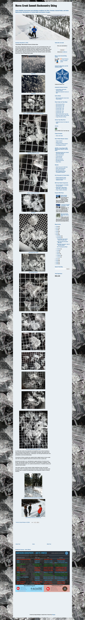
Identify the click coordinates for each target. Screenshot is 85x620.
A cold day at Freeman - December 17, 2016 (65, 205)
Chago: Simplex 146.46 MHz (61, 189)
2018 (57, 226)
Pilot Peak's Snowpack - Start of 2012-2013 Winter (63, 245)
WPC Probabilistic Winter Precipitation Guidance (61, 172)
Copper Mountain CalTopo (61, 116)
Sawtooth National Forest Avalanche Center (61, 179)
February (59, 255)
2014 (57, 231)
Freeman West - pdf (60, 109)
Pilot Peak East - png (60, 105)
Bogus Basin (58, 161)
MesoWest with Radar (60, 169)
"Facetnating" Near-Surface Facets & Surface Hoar (62, 240)
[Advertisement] (33, 533)
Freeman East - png (60, 111)
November (59, 237)
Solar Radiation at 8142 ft (61, 145)
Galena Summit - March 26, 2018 (64, 196)
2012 (57, 234)
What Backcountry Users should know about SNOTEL (62, 153)
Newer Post (18, 544)
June (58, 250)
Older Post (49, 544)
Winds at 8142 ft (59, 142)
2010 (57, 260)
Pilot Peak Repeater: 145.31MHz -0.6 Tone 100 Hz (62, 185)
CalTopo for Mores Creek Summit (62, 115)
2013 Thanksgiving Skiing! (62, 246)
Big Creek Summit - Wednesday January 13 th (65, 214)
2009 (57, 262)
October (59, 248)
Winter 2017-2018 (59, 135)
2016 (57, 229)
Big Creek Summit (59, 159)
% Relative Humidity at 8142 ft (62, 143)
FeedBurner (65, 51)
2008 (57, 263)
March (58, 253)
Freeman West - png (60, 108)
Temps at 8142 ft (59, 140)
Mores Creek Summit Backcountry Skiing (36, 5)
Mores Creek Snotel (60, 154)
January (59, 256)
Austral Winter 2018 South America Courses (61, 90)
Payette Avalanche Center (61, 177)
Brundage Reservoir (60, 160)
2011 (57, 258)
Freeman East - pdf (59, 112)
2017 (57, 228)
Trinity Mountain (59, 156)
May (58, 252)
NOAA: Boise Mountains (61, 168)
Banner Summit (59, 157)
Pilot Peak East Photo (60, 104)
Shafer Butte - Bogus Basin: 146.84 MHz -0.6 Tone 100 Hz (61, 188)
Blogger (53, 614)
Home (33, 544)
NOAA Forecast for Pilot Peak (62, 167)
